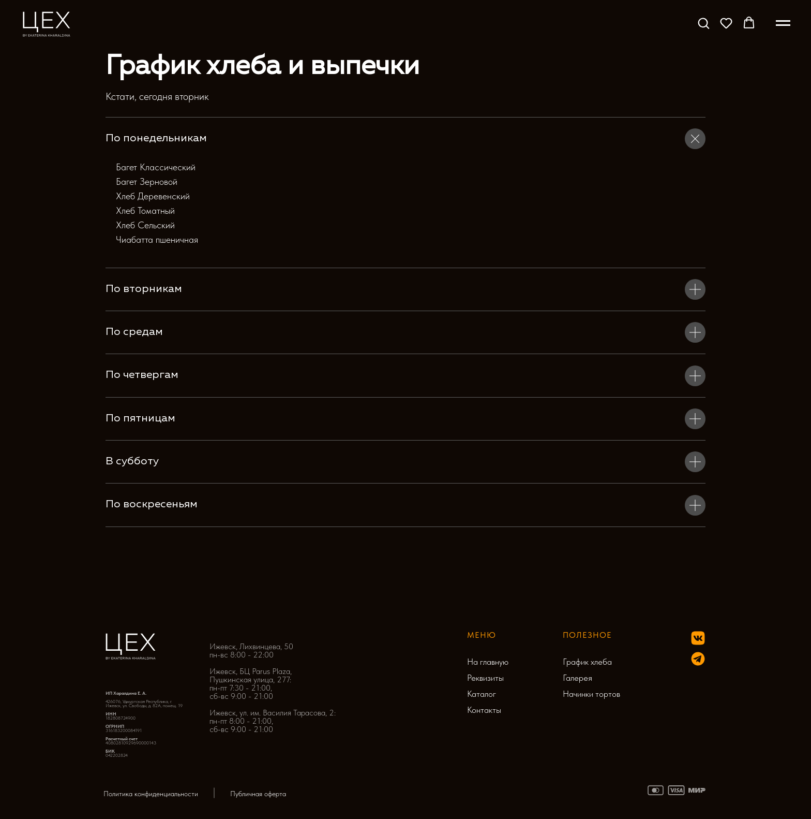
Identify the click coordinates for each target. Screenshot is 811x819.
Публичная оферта (258, 793)
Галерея (577, 677)
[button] (703, 23)
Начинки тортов (591, 694)
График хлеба (587, 661)
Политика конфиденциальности (150, 793)
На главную (487, 661)
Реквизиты (485, 677)
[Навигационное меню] (783, 23)
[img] (698, 659)
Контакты (484, 710)
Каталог (481, 694)
